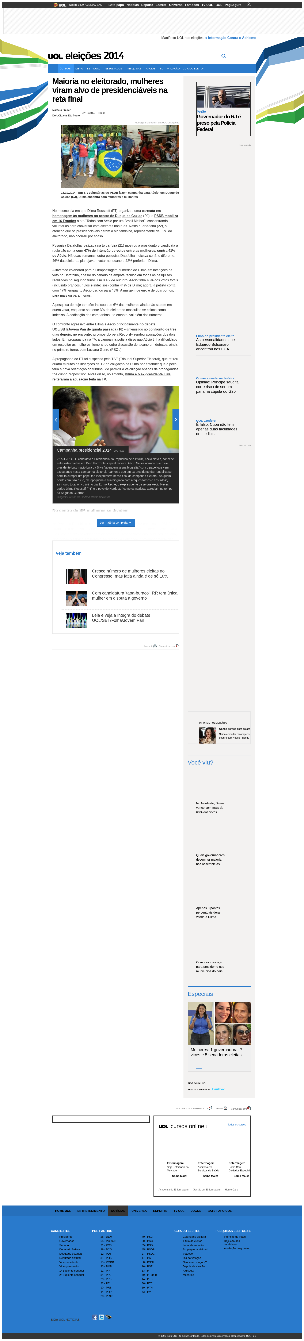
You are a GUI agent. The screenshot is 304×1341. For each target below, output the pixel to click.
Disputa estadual (88, 68)
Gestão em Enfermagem (207, 1189)
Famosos (192, 5)
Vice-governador (69, 1266)
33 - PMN (106, 1266)
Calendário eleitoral (194, 1236)
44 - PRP (106, 1291)
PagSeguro (233, 5)
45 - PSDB (148, 1249)
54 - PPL (105, 1274)
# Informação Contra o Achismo (230, 38)
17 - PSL (147, 1257)
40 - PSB (147, 1236)
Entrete (161, 5)
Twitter (102, 1317)
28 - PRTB (106, 1296)
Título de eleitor (192, 1241)
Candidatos (60, 1231)
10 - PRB (106, 1287)
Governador (66, 1241)
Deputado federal (69, 1249)
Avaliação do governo (237, 1248)
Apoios (151, 68)
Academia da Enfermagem (174, 1189)
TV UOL (207, 5)
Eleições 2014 (94, 55)
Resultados (114, 68)
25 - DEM (106, 1236)
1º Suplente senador (71, 1270)
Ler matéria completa (116, 522)
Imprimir (148, 646)
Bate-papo (116, 5)
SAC (99, 4)
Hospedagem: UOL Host (243, 1336)
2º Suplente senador (71, 1274)
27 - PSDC (148, 1253)
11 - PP (105, 1270)
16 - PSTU (148, 1266)
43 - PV (146, 1291)
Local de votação (193, 1245)
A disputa (188, 1270)
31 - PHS (106, 1257)
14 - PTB (147, 1279)
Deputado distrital (70, 1257)
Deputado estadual (70, 1253)
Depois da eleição (194, 1266)
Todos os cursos (237, 1124)
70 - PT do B (149, 1274)
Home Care (231, 1189)
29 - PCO (106, 1249)
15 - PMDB (107, 1262)
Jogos (196, 1210)
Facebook (95, 1317)
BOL (219, 5)
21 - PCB (106, 1245)
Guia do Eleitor (187, 1231)
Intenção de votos (235, 1236)
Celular (108, 1317)
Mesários (188, 1274)
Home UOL (63, 1210)
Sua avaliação (170, 68)
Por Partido (102, 1231)
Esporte (147, 5)
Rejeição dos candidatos (232, 1242)
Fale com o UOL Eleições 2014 (192, 1108)
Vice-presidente (68, 1262)
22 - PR (105, 1283)
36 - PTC (147, 1283)
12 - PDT (105, 1253)
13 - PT (146, 1270)
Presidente (65, 1236)
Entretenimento (91, 1210)
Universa (175, 5)
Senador (64, 1245)
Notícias (132, 5)
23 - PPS (105, 1279)
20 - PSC (147, 1241)
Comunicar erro (167, 646)
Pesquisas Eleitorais (233, 1231)
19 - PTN (147, 1287)
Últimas (66, 68)
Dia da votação (192, 1257)
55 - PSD (147, 1245)
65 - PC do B (108, 1241)
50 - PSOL (148, 1262)
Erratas (219, 1108)
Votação (188, 1253)
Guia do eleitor (194, 68)
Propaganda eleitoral (195, 1249)
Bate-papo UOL (220, 1210)
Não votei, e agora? (195, 1262)
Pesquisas (135, 68)
